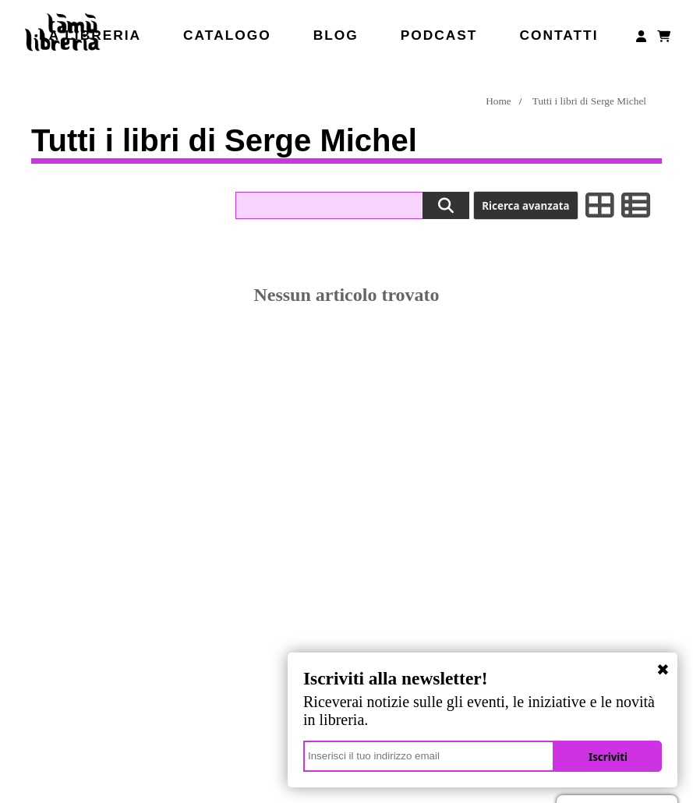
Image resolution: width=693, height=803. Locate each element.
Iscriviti (608, 757)
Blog (336, 35)
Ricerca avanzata (525, 206)
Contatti (558, 35)
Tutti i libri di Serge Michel (589, 101)
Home (498, 101)
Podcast (439, 35)
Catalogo (227, 35)
